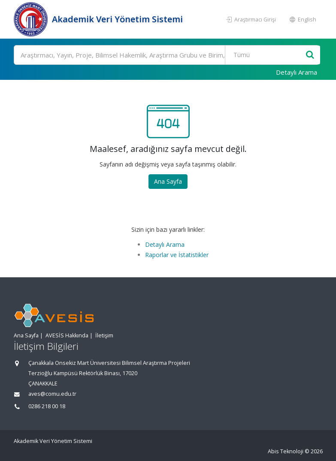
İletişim (104, 335)
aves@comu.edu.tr (52, 393)
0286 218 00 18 (46, 406)
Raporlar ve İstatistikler (177, 255)
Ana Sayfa (168, 181)
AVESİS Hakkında (66, 335)
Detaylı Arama (296, 72)
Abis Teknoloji (285, 451)
